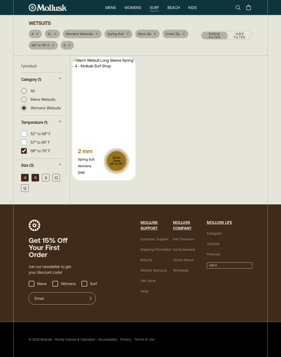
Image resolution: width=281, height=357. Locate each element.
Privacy (117, 339)
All (28, 91)
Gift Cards (147, 281)
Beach (173, 7)
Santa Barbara (182, 249)
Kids (193, 7)
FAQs (144, 291)
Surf (154, 7)
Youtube (212, 244)
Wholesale (180, 270)
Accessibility (100, 339)
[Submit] (90, 298)
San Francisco (182, 239)
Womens (132, 7)
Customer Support (152, 239)
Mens (110, 7)
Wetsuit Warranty (151, 270)
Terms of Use (134, 339)
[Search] (240, 7)
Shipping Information (154, 249)
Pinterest (212, 254)
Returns (145, 260)
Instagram (213, 233)
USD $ (213, 265)
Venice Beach (182, 260)
